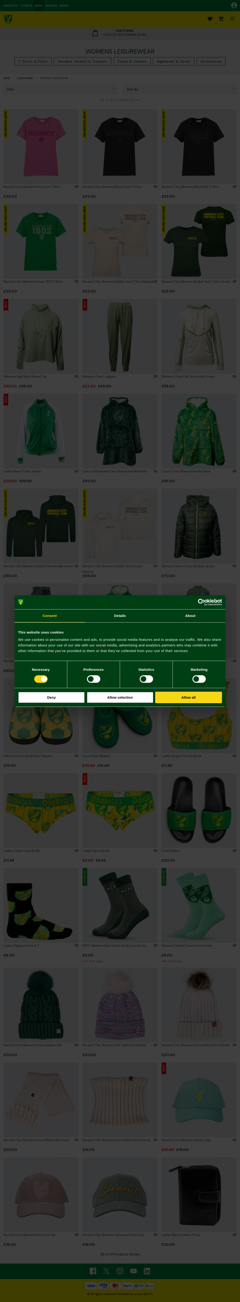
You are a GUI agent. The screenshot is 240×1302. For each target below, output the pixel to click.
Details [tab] (120, 616)
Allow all (188, 697)
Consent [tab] (50, 616)
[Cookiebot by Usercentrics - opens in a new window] (201, 602)
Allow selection (120, 697)
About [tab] (190, 616)
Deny (51, 697)
